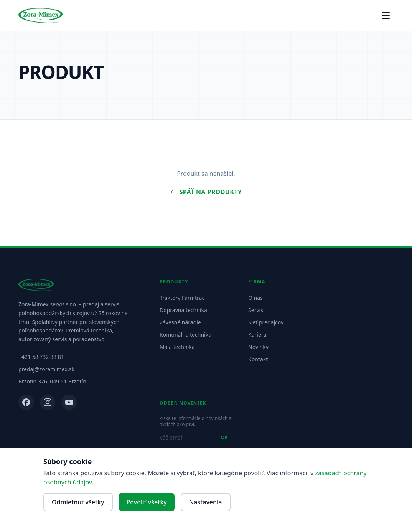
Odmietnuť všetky (78, 502)
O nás (255, 297)
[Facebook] (26, 402)
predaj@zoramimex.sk (46, 369)
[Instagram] (47, 402)
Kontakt (258, 359)
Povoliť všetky (147, 502)
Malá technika (177, 346)
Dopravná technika (183, 310)
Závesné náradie (180, 322)
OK (224, 437)
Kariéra (257, 334)
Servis (255, 310)
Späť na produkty (206, 192)
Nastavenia (205, 502)
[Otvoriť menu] (386, 15)
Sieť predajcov (265, 322)
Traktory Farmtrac (182, 297)
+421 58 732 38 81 (41, 356)
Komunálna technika (185, 334)
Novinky (258, 346)
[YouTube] (69, 402)
